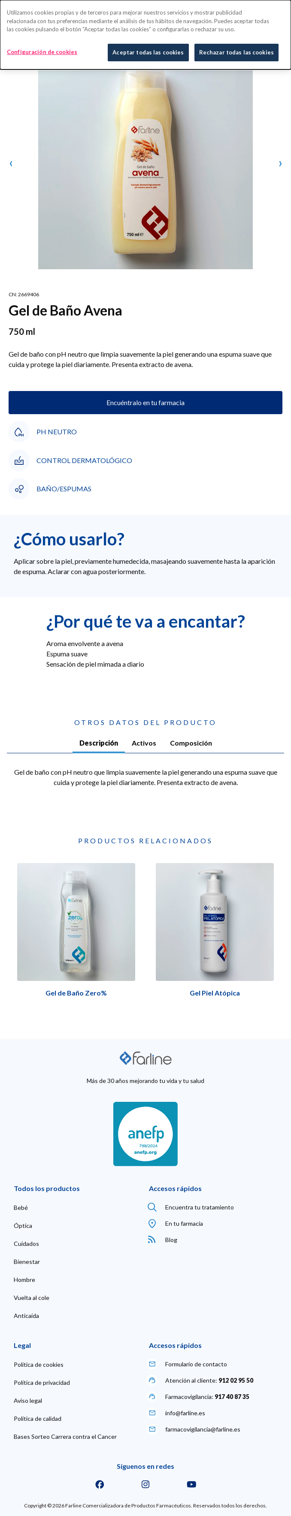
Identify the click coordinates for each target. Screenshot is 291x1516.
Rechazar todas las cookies (236, 51)
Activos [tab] (144, 743)
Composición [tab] (191, 743)
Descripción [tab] (98, 743)
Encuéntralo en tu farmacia (145, 402)
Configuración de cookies (42, 51)
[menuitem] (20, 1207)
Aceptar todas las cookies (148, 51)
